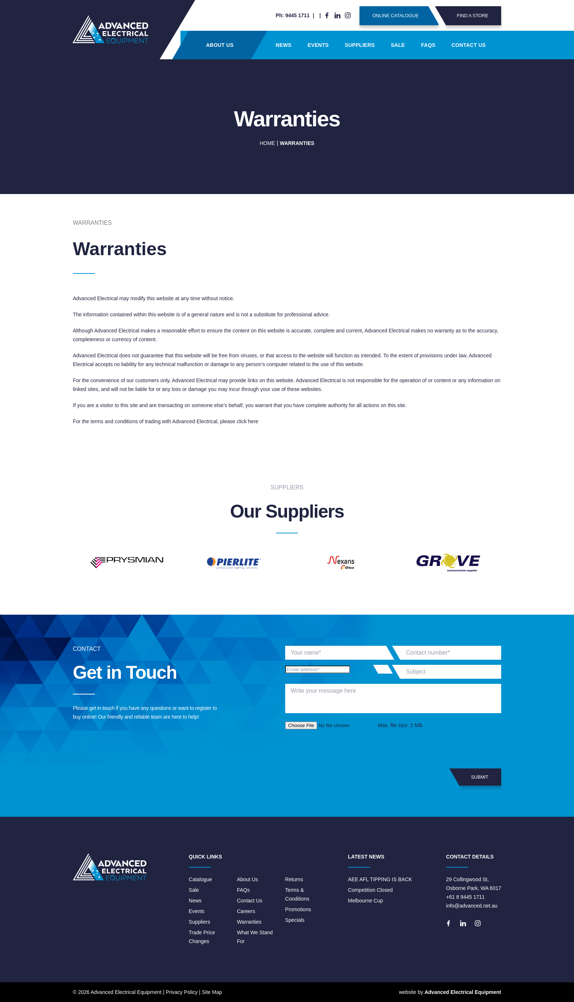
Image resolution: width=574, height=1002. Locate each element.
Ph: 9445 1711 (293, 15)
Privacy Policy (182, 992)
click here (247, 421)
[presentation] (340, 749)
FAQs (428, 45)
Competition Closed (370, 890)
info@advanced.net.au (471, 906)
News (283, 45)
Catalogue (200, 879)
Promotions (298, 909)
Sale (398, 45)
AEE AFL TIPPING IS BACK (380, 879)
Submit (474, 777)
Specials (295, 920)
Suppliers (360, 45)
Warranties (249, 922)
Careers (246, 911)
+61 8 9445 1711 (465, 897)
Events (318, 45)
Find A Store (467, 15)
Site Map (212, 992)
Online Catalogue (405, 15)
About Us (220, 45)
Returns (294, 879)
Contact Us (468, 45)
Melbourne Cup (365, 901)
